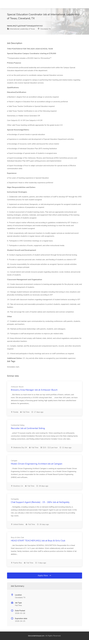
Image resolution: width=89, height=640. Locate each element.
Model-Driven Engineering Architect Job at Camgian (36, 463)
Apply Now (44, 575)
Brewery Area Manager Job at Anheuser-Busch (34, 389)
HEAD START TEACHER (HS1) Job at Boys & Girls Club (38, 540)
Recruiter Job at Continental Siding (28, 428)
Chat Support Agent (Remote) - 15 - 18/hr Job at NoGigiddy (40, 502)
